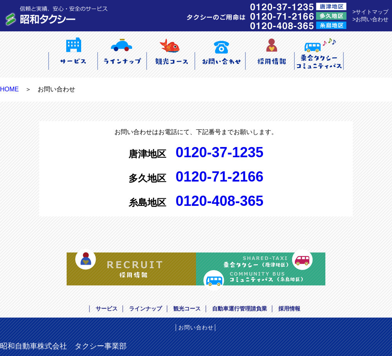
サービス (107, 308)
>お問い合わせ (370, 19)
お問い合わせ (196, 327)
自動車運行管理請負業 (239, 308)
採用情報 (289, 308)
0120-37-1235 (219, 152)
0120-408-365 (219, 201)
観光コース (187, 308)
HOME (9, 89)
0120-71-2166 (219, 177)
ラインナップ (145, 308)
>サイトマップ (370, 12)
